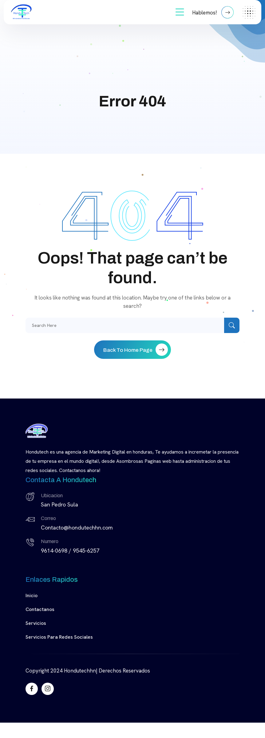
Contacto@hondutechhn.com (77, 527)
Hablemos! (213, 12)
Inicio (32, 595)
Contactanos (40, 609)
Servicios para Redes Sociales (59, 637)
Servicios (36, 623)
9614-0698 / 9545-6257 (70, 550)
